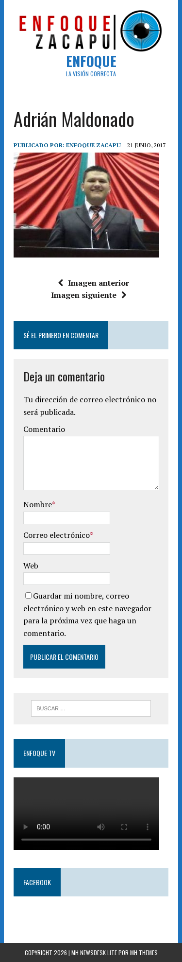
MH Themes (144, 952)
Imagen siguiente (89, 295)
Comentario (44, 429)
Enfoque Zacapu (93, 145)
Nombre (37, 504)
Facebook (37, 882)
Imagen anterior (93, 282)
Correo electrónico (56, 535)
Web (30, 565)
